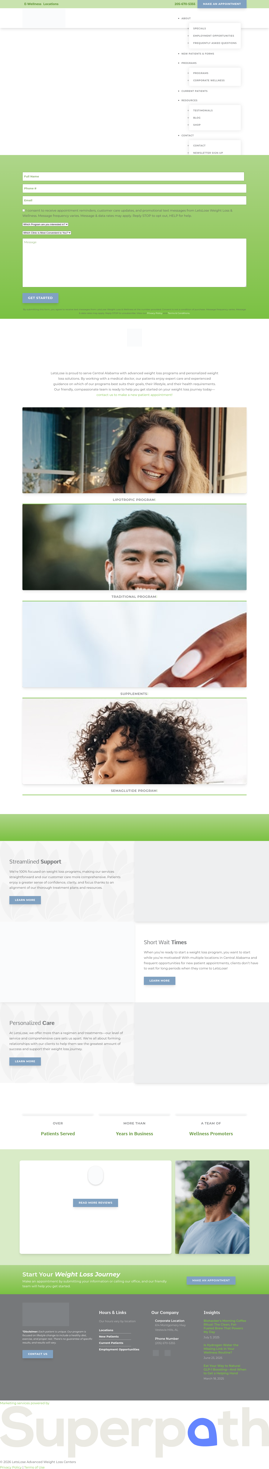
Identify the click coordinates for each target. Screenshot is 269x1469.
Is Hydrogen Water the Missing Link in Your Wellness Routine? (221, 1347)
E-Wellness (32, 4)
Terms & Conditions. (179, 312)
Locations (50, 4)
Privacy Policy (155, 312)
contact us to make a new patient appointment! (134, 394)
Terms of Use (34, 1466)
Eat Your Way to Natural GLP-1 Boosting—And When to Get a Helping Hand (225, 1368)
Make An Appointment (222, 4)
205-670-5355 (185, 4)
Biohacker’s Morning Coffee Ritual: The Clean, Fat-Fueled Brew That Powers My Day (225, 1325)
